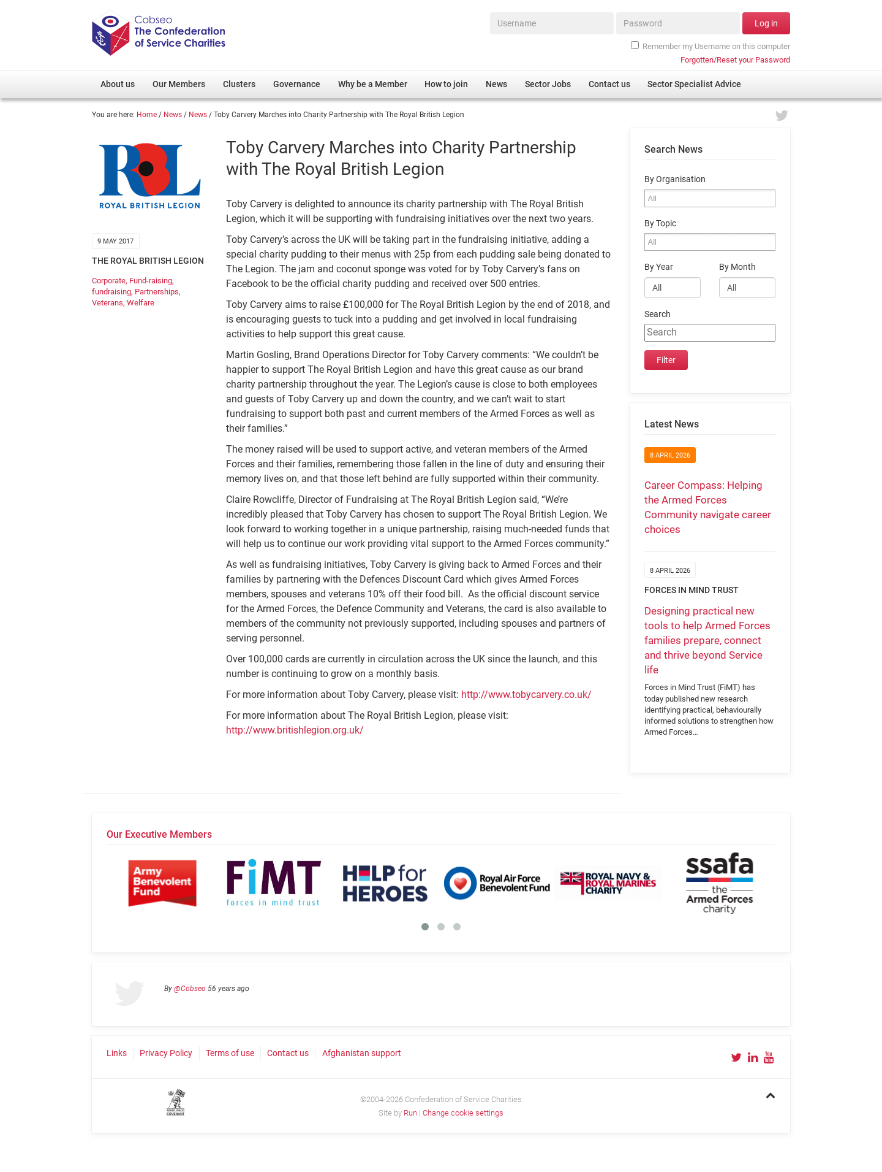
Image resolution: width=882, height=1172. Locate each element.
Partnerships (157, 291)
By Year (658, 267)
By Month (737, 267)
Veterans (107, 302)
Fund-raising (150, 280)
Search (657, 314)
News (173, 114)
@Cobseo (190, 988)
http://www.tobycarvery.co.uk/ (526, 694)
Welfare (140, 302)
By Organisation (675, 179)
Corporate (109, 280)
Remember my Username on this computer (710, 46)
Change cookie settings (463, 1112)
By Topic (660, 223)
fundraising (111, 291)
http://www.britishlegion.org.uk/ (295, 730)
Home (147, 114)
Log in (766, 23)
